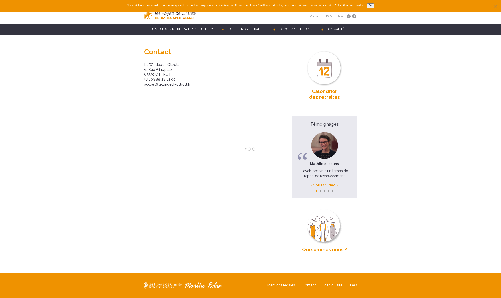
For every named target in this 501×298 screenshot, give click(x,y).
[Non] (495, 6)
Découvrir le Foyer (296, 29)
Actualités (337, 29)
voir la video (324, 185)
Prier (340, 16)
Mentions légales (281, 285)
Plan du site (332, 285)
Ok (370, 5)
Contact (315, 16)
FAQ (329, 16)
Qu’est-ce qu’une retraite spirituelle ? (180, 29)
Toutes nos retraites (246, 29)
